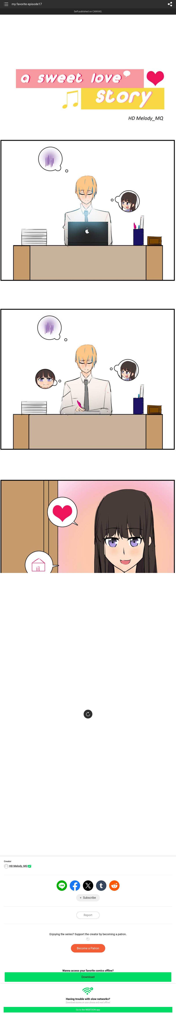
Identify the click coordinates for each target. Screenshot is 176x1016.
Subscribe (89, 897)
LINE (62, 885)
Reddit (114, 885)
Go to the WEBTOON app (88, 1009)
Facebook (75, 885)
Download (87, 977)
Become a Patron (88, 948)
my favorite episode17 (27, 4)
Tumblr (101, 885)
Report (88, 915)
